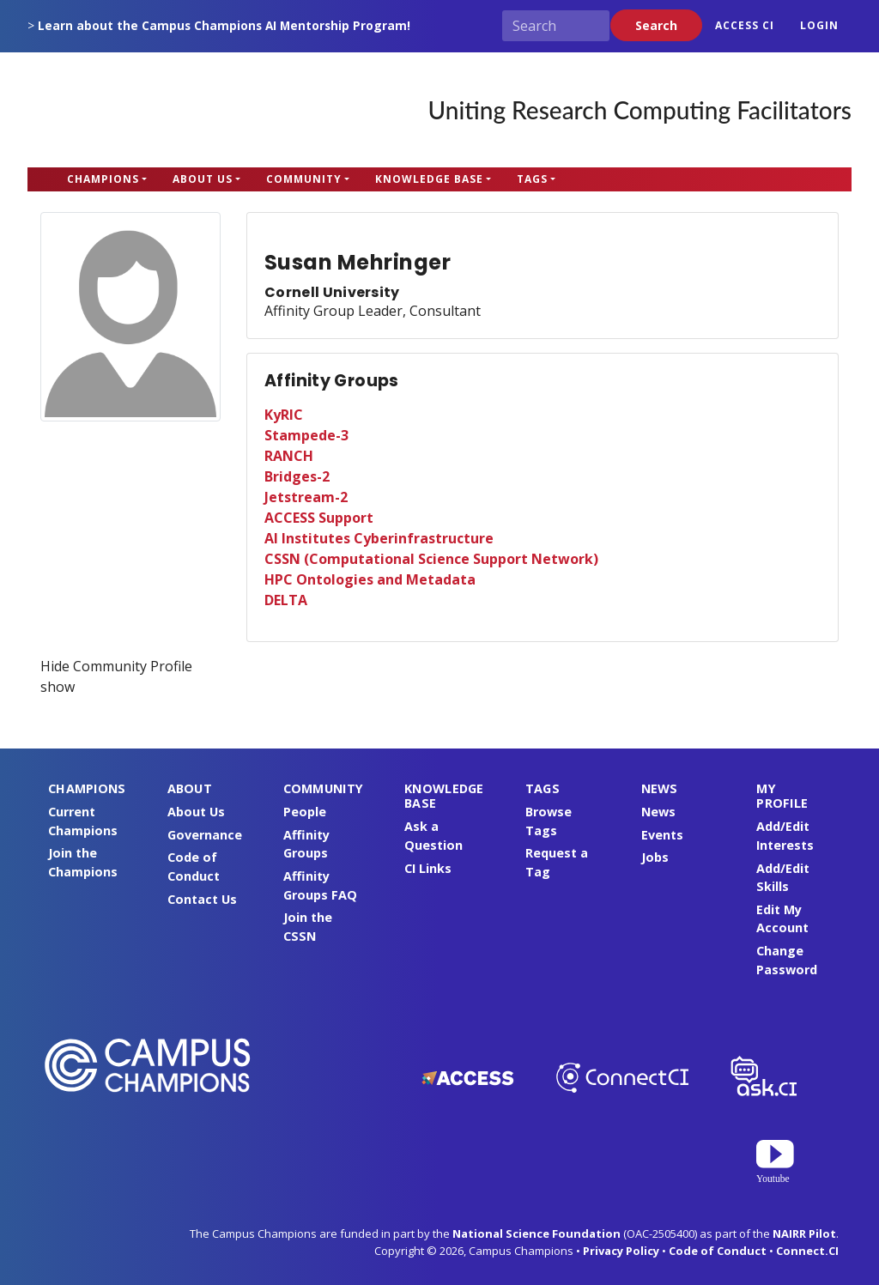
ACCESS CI (744, 25)
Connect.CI (807, 1250)
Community (304, 179)
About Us (203, 179)
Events (662, 835)
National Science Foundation (536, 1233)
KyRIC (283, 414)
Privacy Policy (621, 1250)
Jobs (655, 857)
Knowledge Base (429, 179)
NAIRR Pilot (804, 1233)
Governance (204, 835)
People (304, 811)
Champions (103, 179)
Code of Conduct (718, 1250)
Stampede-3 (306, 435)
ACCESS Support (318, 517)
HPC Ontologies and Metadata (370, 579)
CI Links (428, 868)
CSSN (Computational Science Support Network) (431, 558)
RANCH (288, 455)
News (658, 811)
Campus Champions (134, 110)
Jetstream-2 (306, 497)
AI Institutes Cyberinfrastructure (379, 538)
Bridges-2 (297, 476)
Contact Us (202, 899)
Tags (532, 179)
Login (819, 25)
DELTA (285, 600)
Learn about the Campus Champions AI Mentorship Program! (224, 25)
